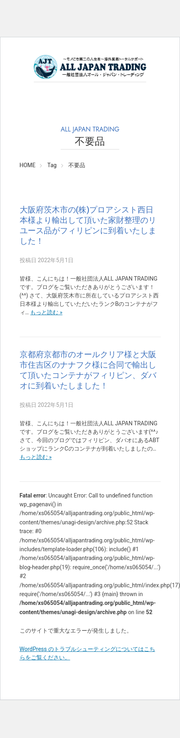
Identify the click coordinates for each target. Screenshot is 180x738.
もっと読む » (46, 312)
